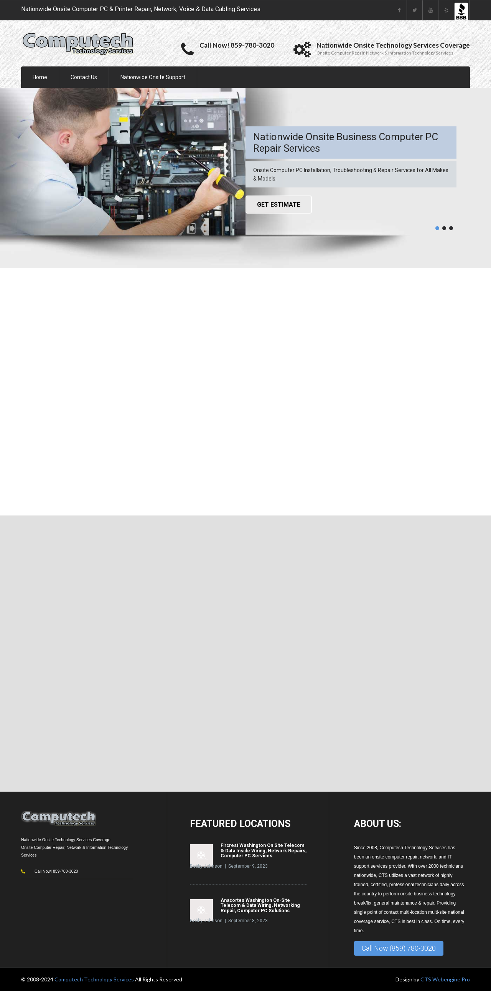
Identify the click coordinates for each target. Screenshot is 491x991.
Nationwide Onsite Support (152, 77)
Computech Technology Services (94, 979)
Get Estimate (278, 204)
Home (40, 77)
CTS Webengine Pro (445, 979)
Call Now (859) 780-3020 (399, 948)
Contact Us (84, 77)
